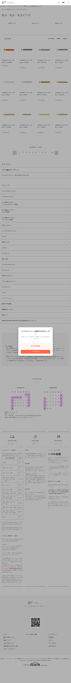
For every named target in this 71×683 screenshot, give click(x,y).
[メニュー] (68, 2)
